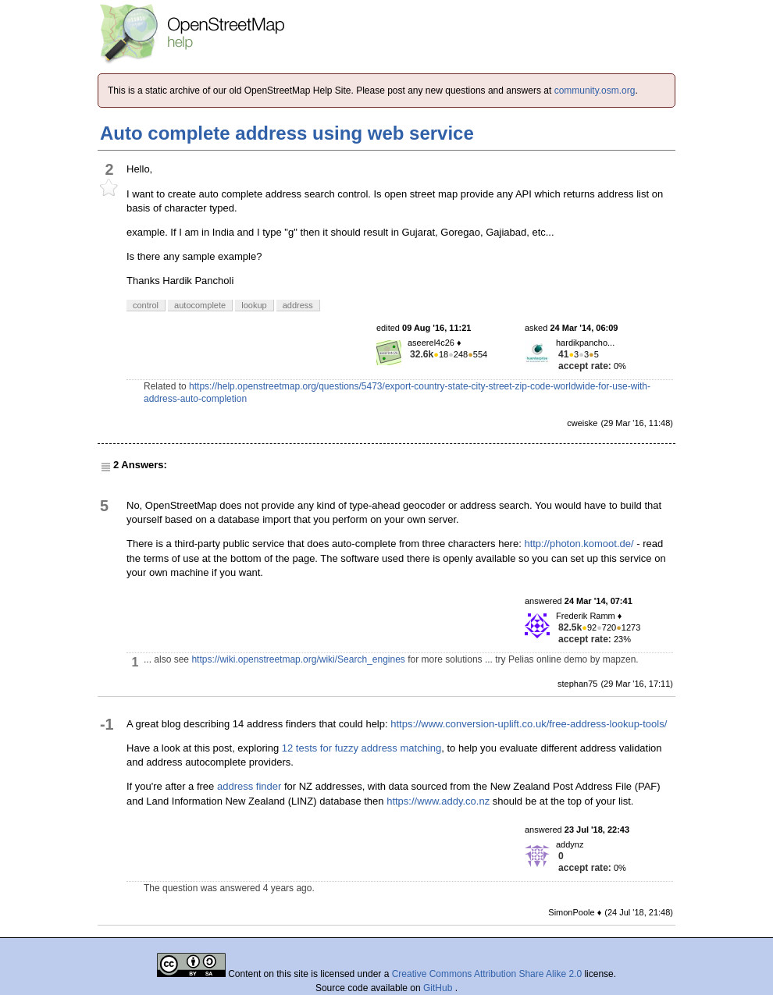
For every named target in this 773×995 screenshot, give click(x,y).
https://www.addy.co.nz (438, 801)
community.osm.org (595, 90)
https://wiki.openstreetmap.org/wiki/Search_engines (297, 659)
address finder (249, 786)
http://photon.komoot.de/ (578, 543)
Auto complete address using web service (287, 133)
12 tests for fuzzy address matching (361, 748)
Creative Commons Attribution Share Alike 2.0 (487, 973)
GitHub (439, 988)
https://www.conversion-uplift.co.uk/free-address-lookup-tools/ (528, 724)
